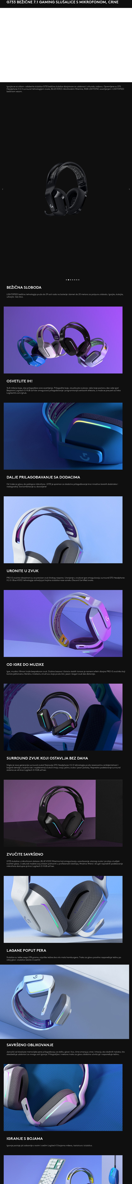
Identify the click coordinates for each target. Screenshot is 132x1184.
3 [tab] (70, 279)
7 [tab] (79, 279)
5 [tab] (74, 279)
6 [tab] (76, 279)
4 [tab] (72, 279)
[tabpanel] (66, 189)
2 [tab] (68, 279)
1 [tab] (66, 279)
